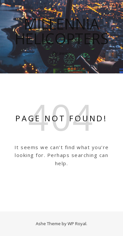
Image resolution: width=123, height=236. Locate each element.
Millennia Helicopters (62, 31)
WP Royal (77, 223)
